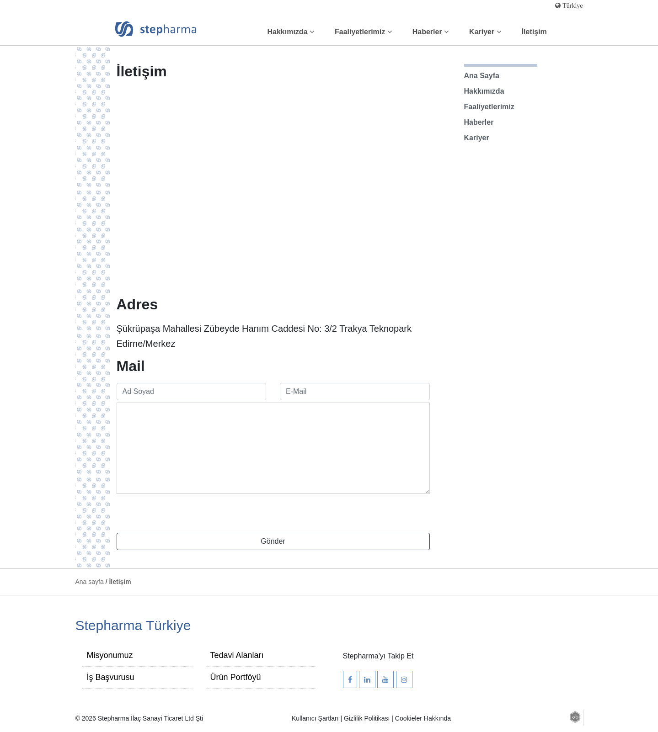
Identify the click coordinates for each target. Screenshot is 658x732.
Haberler (430, 32)
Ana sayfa (90, 581)
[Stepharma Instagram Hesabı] (404, 680)
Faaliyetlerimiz (363, 32)
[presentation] (186, 515)
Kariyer (485, 32)
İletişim (534, 32)
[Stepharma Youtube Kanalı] (385, 680)
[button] (575, 716)
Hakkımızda (290, 32)
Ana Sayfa (481, 76)
